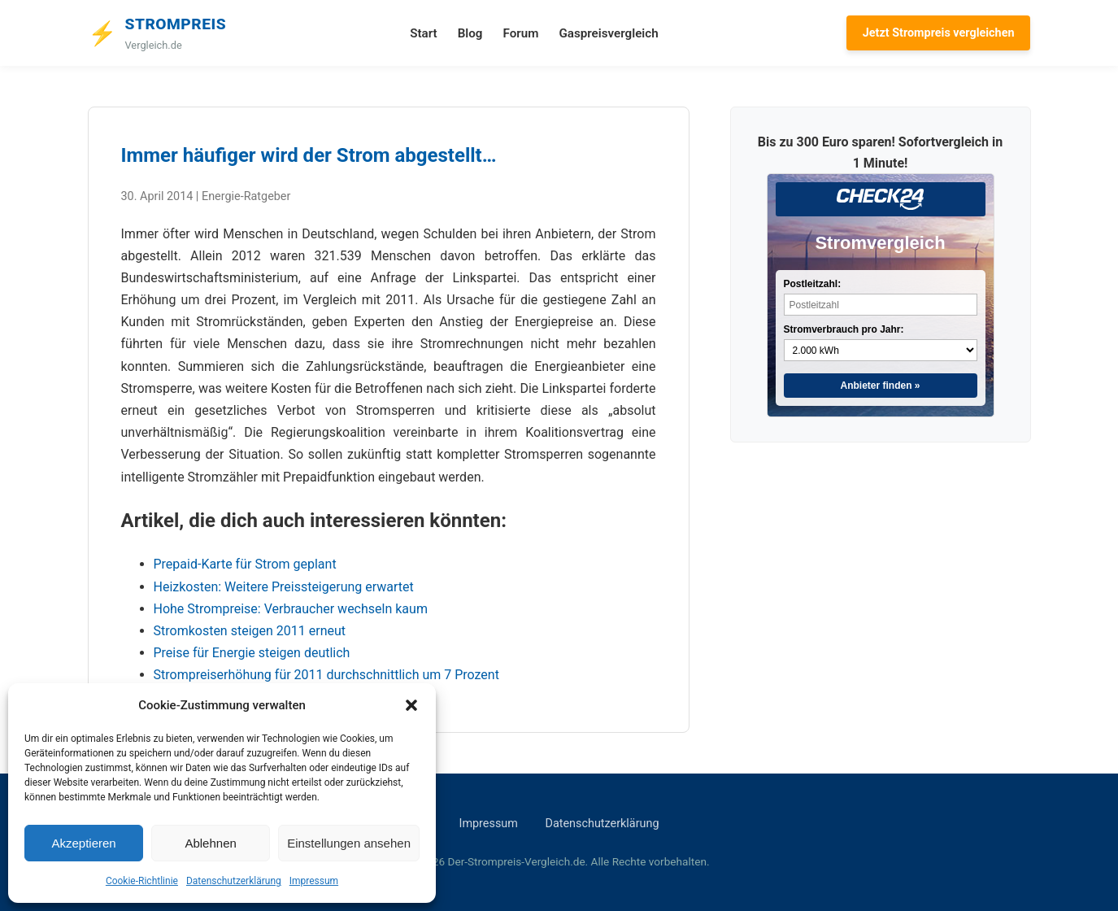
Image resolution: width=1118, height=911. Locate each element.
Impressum (313, 881)
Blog (470, 33)
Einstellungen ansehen (349, 843)
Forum (520, 33)
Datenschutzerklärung (233, 881)
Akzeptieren (83, 843)
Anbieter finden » (880, 385)
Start (423, 33)
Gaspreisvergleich (608, 33)
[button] (411, 705)
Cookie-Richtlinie (142, 881)
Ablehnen (210, 843)
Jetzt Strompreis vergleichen (939, 33)
